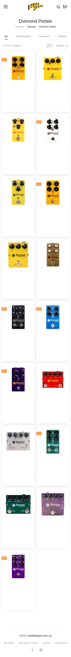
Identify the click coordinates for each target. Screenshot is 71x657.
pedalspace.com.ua (40, 635)
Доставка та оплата (28, 643)
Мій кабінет (9, 643)
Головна (19, 26)
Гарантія (46, 643)
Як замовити (61, 643)
